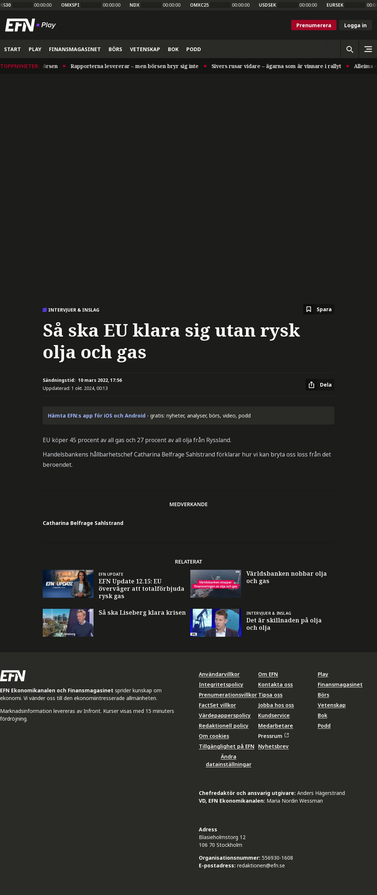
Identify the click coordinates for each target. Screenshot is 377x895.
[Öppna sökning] (349, 49)
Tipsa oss (270, 694)
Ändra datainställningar (228, 760)
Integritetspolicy (221, 684)
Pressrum (273, 735)
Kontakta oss (275, 684)
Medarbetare (275, 725)
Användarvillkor (219, 674)
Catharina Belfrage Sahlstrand (83, 522)
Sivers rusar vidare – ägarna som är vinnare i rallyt (283, 66)
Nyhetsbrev (273, 746)
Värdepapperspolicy (225, 715)
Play (323, 674)
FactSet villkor (217, 705)
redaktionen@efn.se (261, 865)
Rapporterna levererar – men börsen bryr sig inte (141, 66)
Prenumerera (313, 25)
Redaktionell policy (224, 725)
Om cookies (214, 735)
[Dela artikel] (320, 385)
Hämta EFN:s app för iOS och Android (96, 415)
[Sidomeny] (368, 49)
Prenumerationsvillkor (228, 694)
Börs (323, 694)
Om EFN (268, 674)
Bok (322, 715)
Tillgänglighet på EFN (226, 746)
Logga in (355, 25)
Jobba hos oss (276, 705)
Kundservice (274, 715)
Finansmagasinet (340, 684)
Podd (324, 725)
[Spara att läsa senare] (318, 309)
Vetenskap (332, 705)
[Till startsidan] (32, 25)
